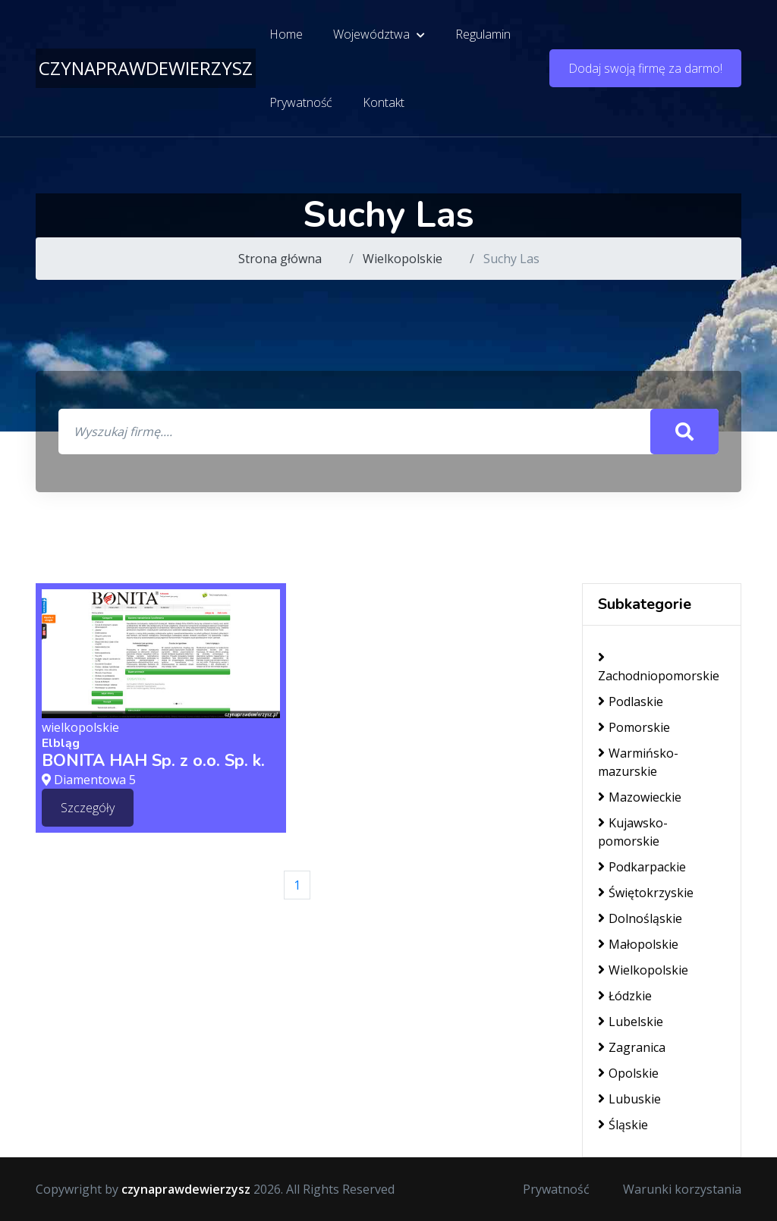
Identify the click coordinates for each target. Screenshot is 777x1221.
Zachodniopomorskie (658, 667)
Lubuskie (629, 1099)
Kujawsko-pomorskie (633, 832)
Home (286, 34)
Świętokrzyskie (646, 892)
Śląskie (623, 1124)
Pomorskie (634, 727)
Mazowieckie (639, 797)
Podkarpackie (642, 866)
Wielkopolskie (402, 258)
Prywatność (300, 102)
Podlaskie (630, 701)
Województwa (379, 34)
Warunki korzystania (682, 1189)
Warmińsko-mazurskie (638, 762)
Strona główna (280, 258)
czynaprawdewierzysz (146, 67)
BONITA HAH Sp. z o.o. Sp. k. (153, 761)
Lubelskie (630, 1021)
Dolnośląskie (640, 918)
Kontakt (383, 102)
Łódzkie (625, 995)
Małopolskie (638, 944)
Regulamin (483, 34)
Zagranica (631, 1047)
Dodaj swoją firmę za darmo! (645, 68)
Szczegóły (88, 807)
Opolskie (628, 1073)
